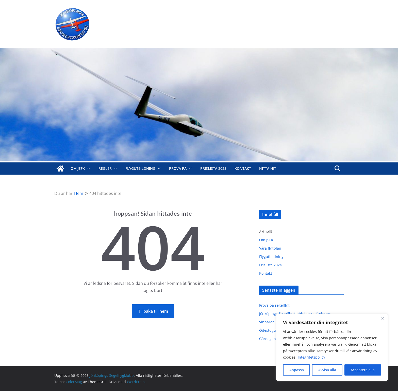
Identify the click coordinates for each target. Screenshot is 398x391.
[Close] (382, 318)
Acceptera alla (363, 369)
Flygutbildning (140, 168)
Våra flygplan (270, 248)
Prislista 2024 (270, 265)
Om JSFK (78, 168)
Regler (105, 168)
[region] (332, 347)
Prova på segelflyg (274, 305)
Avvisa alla (327, 369)
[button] (87, 168)
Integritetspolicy (311, 357)
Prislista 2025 (213, 168)
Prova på (178, 168)
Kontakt (243, 168)
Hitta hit (267, 168)
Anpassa (296, 369)
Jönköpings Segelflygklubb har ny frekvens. (295, 313)
